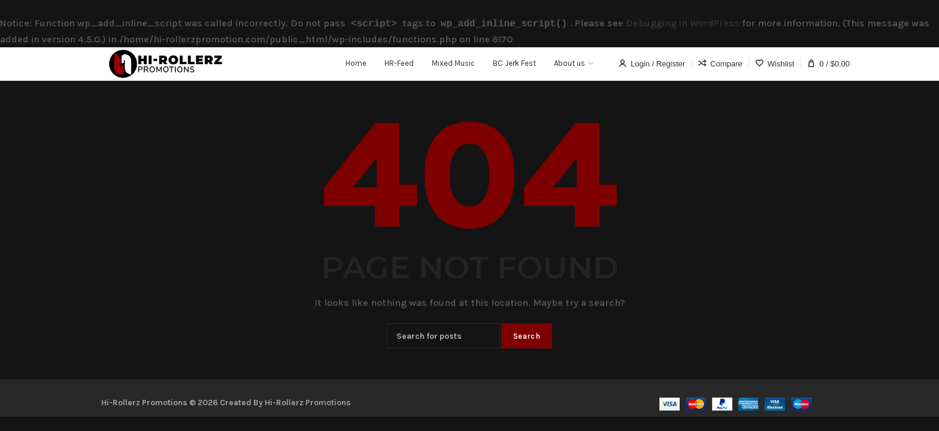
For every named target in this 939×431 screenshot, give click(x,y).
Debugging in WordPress (683, 23)
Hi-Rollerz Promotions (308, 401)
